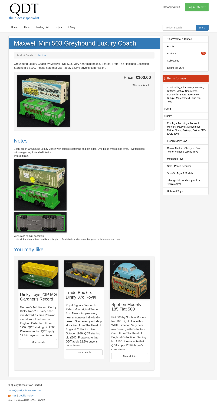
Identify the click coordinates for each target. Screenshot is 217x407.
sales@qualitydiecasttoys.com (24, 390)
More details (38, 342)
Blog (71, 27)
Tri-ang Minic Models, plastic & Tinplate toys (183, 182)
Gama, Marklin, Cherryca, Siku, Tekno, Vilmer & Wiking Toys (184, 150)
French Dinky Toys (177, 141)
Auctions (186, 53)
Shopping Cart (171, 7)
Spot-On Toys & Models (180, 173)
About (27, 27)
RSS (14, 395)
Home (14, 27)
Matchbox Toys (175, 158)
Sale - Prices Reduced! (179, 166)
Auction (42, 55)
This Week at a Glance (179, 39)
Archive (171, 46)
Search (202, 27)
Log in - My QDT (197, 7)
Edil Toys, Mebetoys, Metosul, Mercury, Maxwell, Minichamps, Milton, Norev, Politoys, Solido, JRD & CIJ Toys (186, 128)
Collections (173, 60)
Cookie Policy (26, 395)
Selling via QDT (175, 67)
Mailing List (42, 27)
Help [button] (58, 27)
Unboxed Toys (175, 191)
